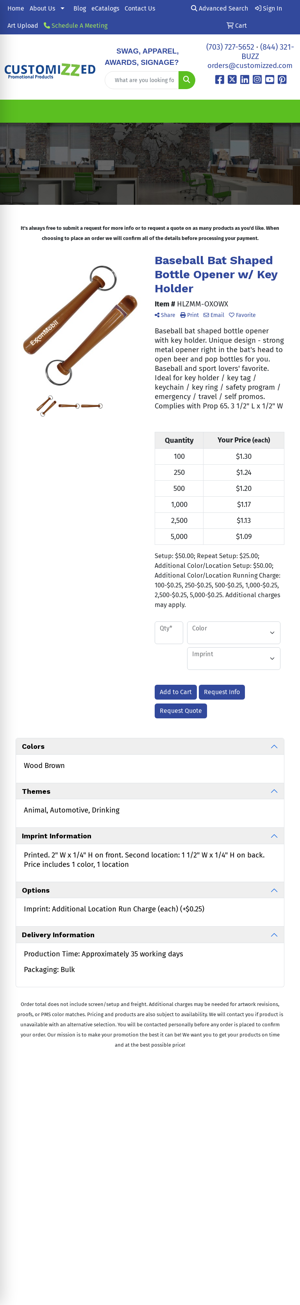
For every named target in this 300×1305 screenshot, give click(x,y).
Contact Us (140, 8)
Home (15, 8)
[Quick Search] (142, 80)
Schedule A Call (222, 1130)
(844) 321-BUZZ (78, 1149)
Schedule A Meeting (75, 25)
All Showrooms (175, 1136)
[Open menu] (284, 111)
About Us (42, 8)
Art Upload (22, 25)
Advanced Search (219, 8)
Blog (79, 8)
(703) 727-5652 (230, 47)
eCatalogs (105, 8)
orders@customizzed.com (250, 65)
